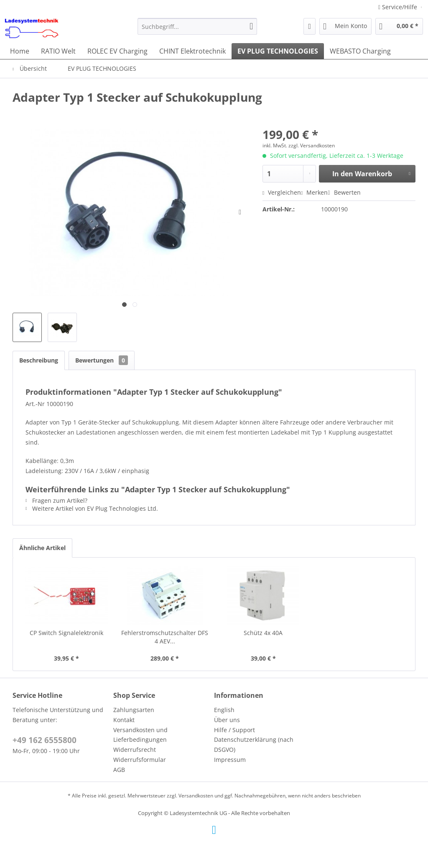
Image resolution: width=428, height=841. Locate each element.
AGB (119, 770)
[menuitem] (197, 26)
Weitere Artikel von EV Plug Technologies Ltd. (91, 508)
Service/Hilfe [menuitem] (398, 7)
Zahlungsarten (133, 710)
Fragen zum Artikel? (56, 500)
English (224, 710)
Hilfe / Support (234, 730)
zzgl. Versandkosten (311, 145)
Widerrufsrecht (134, 750)
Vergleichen (281, 192)
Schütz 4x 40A (263, 633)
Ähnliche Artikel (42, 548)
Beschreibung (38, 360)
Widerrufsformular (139, 760)
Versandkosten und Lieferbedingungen (140, 735)
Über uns (227, 720)
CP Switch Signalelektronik (66, 633)
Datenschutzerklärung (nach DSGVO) (253, 745)
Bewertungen (101, 360)
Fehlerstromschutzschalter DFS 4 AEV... (164, 637)
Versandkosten (195, 795)
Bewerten (344, 192)
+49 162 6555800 (44, 740)
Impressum (230, 760)
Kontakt (124, 720)
